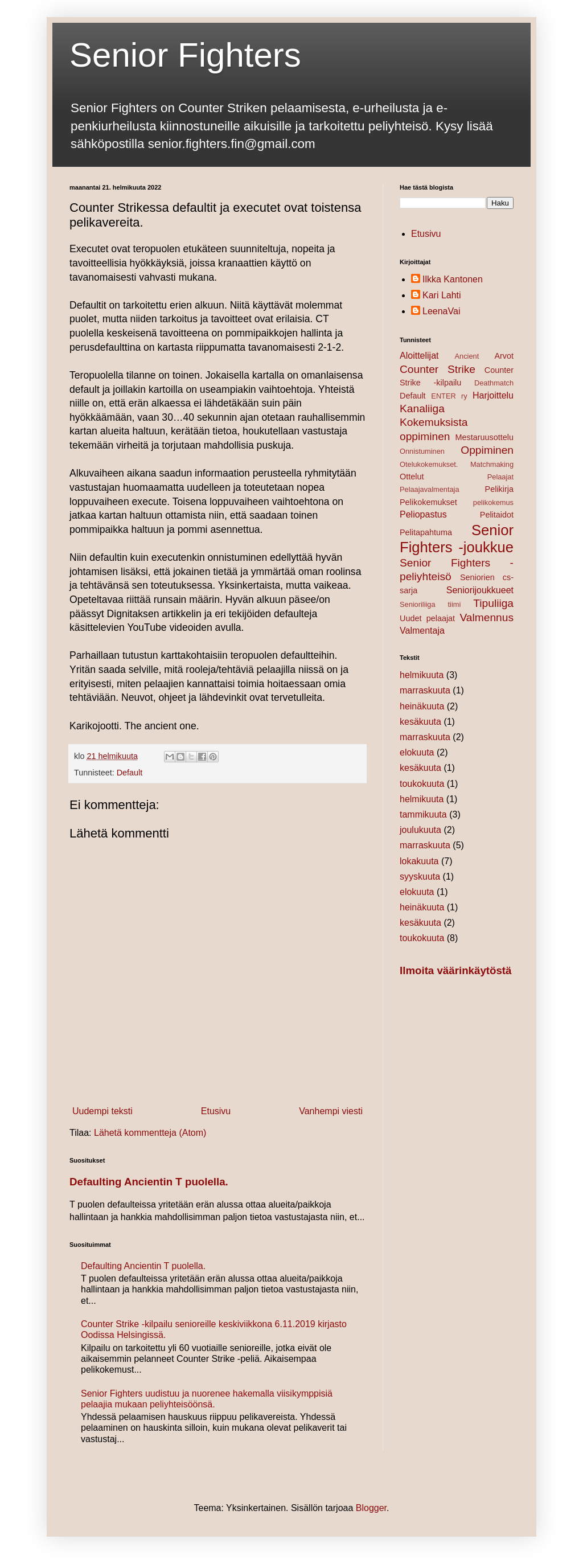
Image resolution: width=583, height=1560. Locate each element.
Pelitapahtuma (426, 532)
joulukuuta (420, 830)
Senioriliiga (418, 604)
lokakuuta (419, 861)
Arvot (504, 355)
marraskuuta (425, 690)
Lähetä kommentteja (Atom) (150, 1133)
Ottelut (412, 476)
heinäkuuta (422, 706)
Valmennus (486, 617)
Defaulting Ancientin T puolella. (148, 1182)
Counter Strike (437, 369)
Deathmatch (494, 383)
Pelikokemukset (428, 502)
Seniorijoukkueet (480, 590)
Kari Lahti (441, 295)
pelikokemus (493, 502)
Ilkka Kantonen (452, 279)
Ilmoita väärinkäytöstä (455, 970)
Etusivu (216, 1111)
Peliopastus (423, 514)
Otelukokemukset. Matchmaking (457, 464)
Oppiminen (487, 450)
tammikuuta (423, 814)
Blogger (371, 1508)
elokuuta (417, 752)
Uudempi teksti (102, 1111)
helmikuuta (422, 675)
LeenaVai (441, 311)
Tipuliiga (493, 603)
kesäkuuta (420, 721)
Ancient (467, 356)
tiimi (454, 604)
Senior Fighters (185, 55)
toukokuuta (422, 784)
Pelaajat (500, 477)
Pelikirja (499, 489)
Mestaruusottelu (484, 437)
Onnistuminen (422, 451)
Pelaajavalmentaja (429, 489)
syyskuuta (420, 876)
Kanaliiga (422, 408)
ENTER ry (449, 396)
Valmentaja (422, 630)
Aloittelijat (419, 355)
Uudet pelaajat (427, 618)
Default (130, 772)
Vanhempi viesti (331, 1111)
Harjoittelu (493, 395)
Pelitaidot (497, 514)
